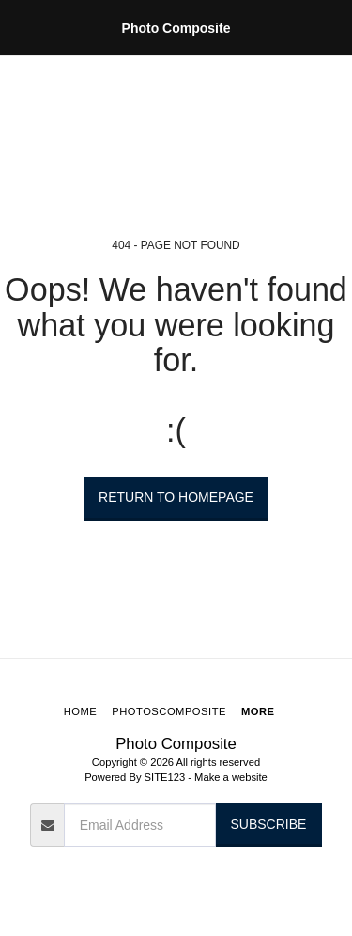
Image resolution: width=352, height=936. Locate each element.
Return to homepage (176, 497)
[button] (21, 27)
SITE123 (165, 777)
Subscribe (268, 824)
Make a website (231, 777)
